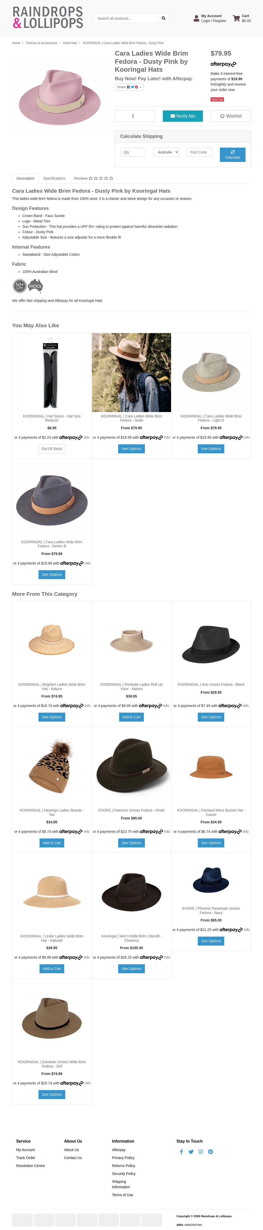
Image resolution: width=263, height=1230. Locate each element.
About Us (71, 1150)
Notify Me (183, 116)
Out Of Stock (52, 449)
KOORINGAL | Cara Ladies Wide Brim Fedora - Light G (211, 418)
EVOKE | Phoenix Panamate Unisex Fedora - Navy (211, 910)
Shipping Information (121, 1184)
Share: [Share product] (128, 87)
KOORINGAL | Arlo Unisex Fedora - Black (211, 684)
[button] (210, 18)
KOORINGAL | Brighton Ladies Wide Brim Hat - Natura (51, 686)
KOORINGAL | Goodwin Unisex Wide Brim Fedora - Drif (52, 1064)
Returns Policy (123, 1166)
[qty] (133, 152)
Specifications (54, 178)
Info (86, 437)
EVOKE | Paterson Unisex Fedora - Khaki (131, 810)
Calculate (232, 154)
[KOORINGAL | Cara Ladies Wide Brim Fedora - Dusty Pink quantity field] (135, 116)
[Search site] (163, 18)
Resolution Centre (30, 1166)
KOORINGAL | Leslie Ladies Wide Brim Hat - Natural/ (52, 938)
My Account (25, 1150)
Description (25, 178)
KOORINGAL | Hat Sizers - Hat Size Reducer (52, 418)
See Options (131, 449)
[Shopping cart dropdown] (242, 18)
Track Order (25, 1158)
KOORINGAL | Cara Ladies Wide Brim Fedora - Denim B (51, 544)
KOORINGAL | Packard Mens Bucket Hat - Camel (211, 812)
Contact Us (73, 1158)
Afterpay (118, 1150)
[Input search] (126, 18)
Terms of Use (122, 1195)
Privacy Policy (123, 1158)
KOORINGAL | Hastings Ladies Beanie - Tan (52, 812)
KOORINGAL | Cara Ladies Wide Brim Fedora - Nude (131, 418)
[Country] (166, 152)
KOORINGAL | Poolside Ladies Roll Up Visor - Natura (131, 686)
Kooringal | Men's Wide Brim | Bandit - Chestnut (131, 938)
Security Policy (124, 1174)
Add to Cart (132, 717)
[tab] (25, 178)
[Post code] (199, 152)
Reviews (93, 178)
